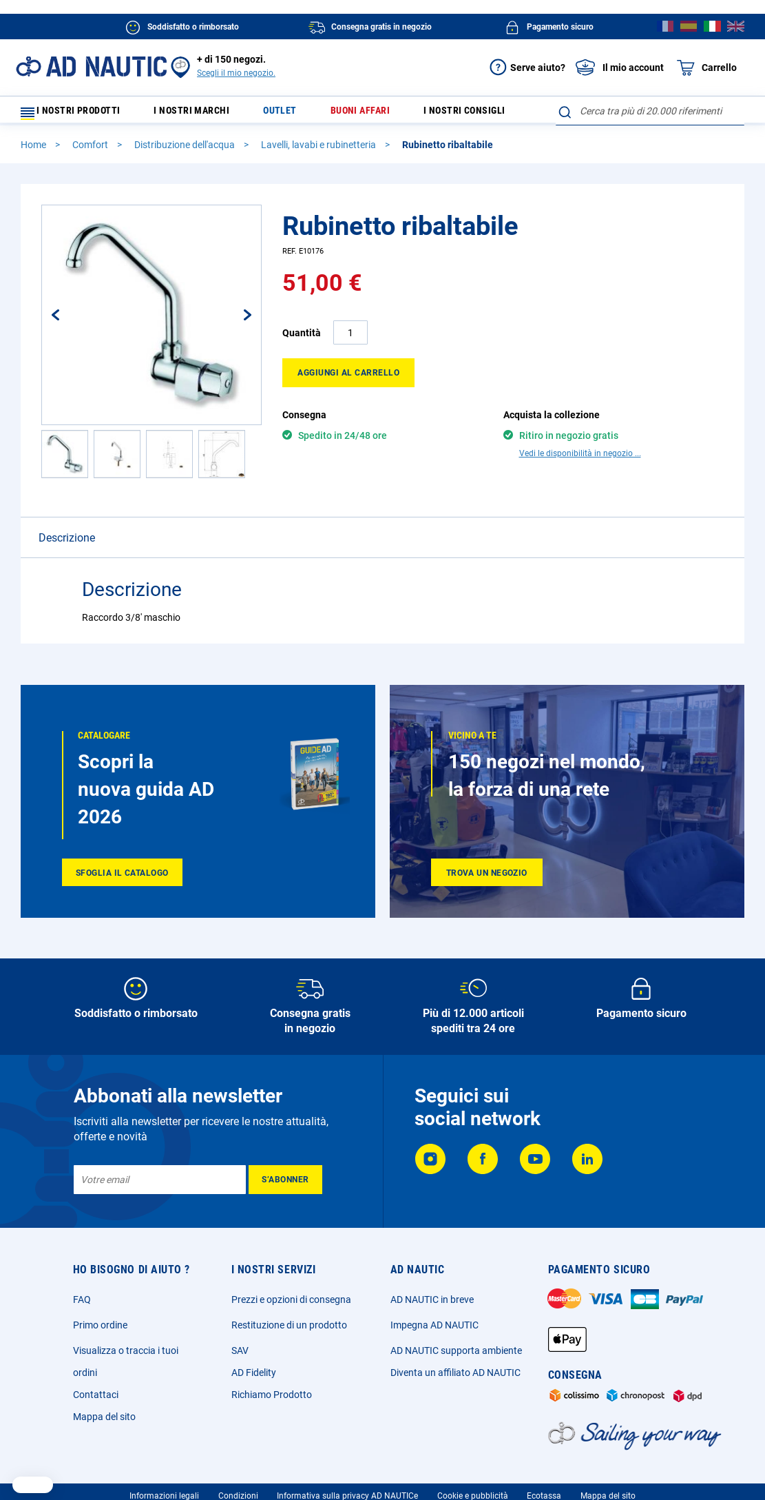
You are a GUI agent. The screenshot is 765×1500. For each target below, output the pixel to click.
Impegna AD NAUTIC (434, 1331)
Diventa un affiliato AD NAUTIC (455, 1378)
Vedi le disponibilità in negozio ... (580, 459)
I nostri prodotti (79, 114)
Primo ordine (100, 1331)
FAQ (82, 1305)
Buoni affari (356, 114)
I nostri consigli (454, 114)
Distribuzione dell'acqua (185, 150)
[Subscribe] (285, 1185)
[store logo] (91, 66)
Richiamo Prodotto (271, 1400)
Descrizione (67, 544)
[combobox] (650, 110)
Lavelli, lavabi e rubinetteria (319, 150)
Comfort (91, 150)
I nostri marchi (208, 114)
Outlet (286, 114)
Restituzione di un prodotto (289, 1331)
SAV (240, 1356)
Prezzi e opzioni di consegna (291, 1305)
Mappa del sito (104, 1422)
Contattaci (95, 1400)
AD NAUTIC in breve (432, 1305)
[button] (69, 321)
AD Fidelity (253, 1378)
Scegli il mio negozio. (236, 73)
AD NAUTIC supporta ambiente (456, 1356)
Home (34, 150)
